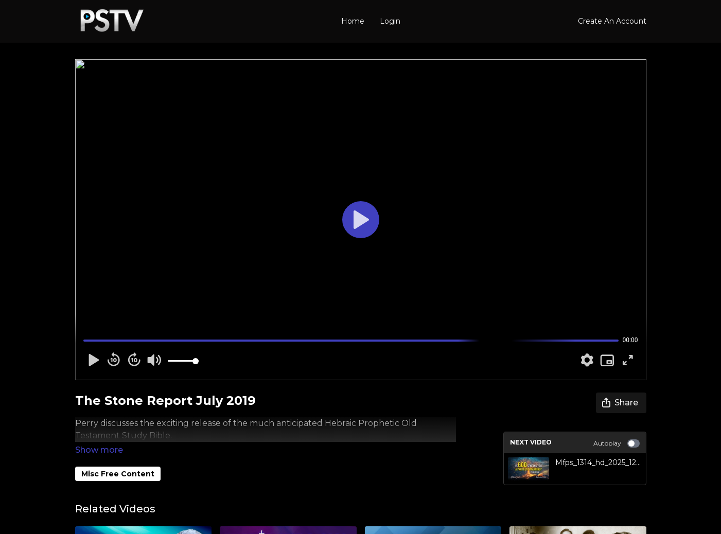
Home (352, 21)
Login (390, 21)
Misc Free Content (117, 459)
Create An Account (612, 21)
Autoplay (616, 443)
